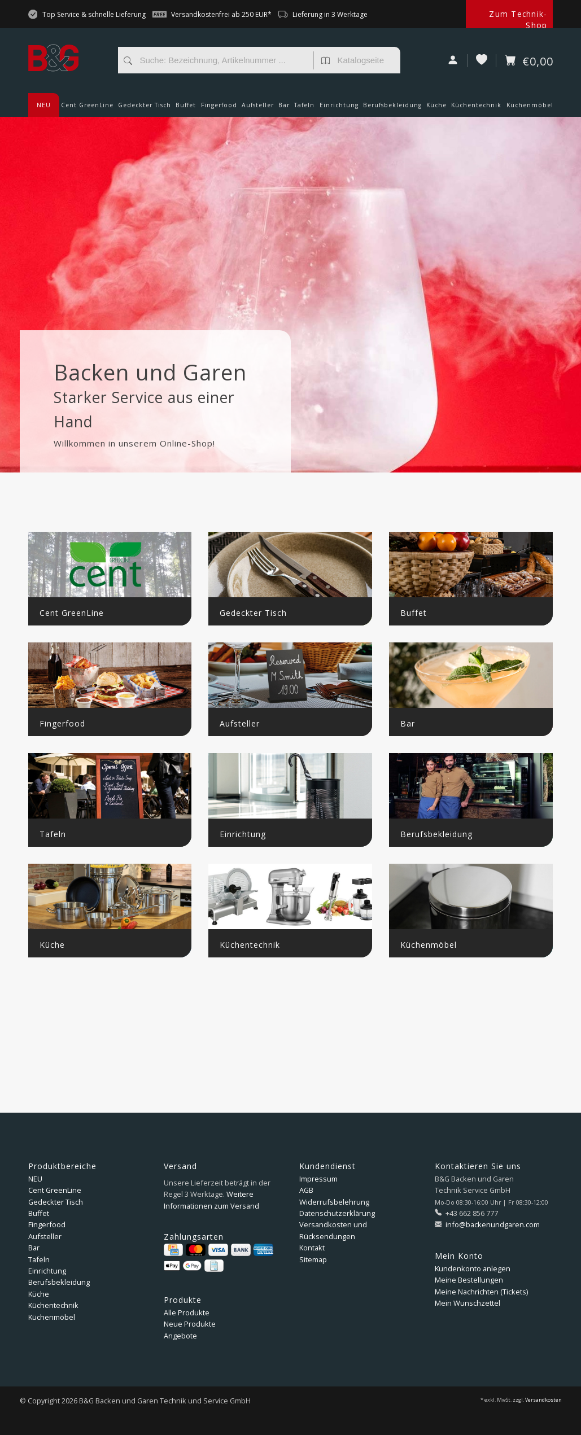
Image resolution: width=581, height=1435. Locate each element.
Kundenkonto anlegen (472, 1268)
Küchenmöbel (529, 109)
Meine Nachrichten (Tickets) (481, 1292)
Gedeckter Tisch (144, 109)
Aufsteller (258, 109)
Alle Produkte (186, 1312)
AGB (306, 1190)
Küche (436, 109)
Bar (284, 109)
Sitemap (313, 1259)
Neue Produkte (190, 1324)
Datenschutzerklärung (337, 1213)
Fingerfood (219, 109)
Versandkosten (543, 1400)
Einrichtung (339, 109)
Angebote (180, 1336)
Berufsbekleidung (392, 109)
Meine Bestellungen (469, 1280)
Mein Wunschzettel (467, 1303)
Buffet (186, 109)
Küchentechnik (476, 109)
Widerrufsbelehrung (334, 1202)
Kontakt (312, 1248)
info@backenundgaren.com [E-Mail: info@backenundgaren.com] (492, 1224)
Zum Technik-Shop (518, 19)
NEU (44, 105)
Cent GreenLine (87, 105)
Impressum (318, 1179)
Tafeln (304, 109)
